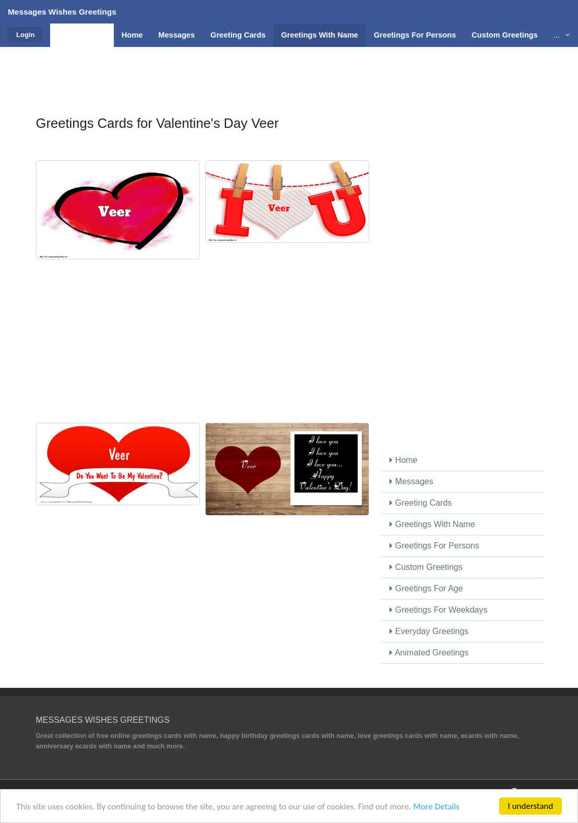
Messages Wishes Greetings (62, 11)
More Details (436, 806)
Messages (411, 481)
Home (403, 460)
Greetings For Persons (434, 545)
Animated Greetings (429, 652)
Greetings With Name (432, 524)
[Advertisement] (289, 70)
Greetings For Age (426, 588)
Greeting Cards (421, 502)
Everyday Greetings (429, 631)
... (556, 35)
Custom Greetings (426, 567)
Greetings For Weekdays (438, 609)
